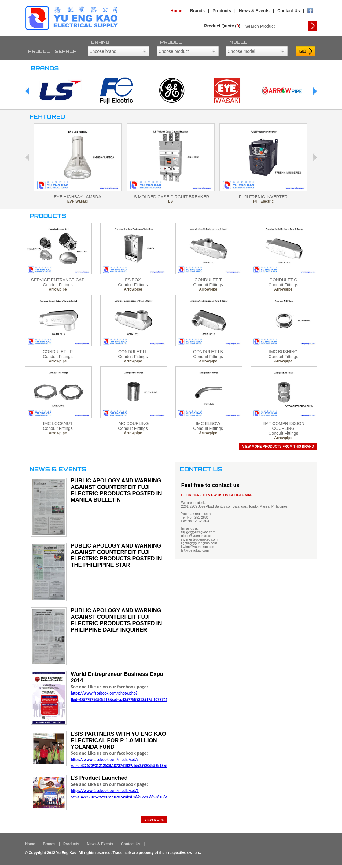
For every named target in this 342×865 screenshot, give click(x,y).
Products (221, 10)
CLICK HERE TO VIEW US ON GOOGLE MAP (216, 495)
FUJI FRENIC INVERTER (263, 196)
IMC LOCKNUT (57, 423)
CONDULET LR (58, 351)
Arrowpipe (58, 289)
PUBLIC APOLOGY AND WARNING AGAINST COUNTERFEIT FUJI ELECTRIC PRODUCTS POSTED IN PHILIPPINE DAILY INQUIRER (116, 620)
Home (176, 10)
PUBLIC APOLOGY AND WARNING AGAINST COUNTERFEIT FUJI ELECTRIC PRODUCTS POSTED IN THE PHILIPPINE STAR (116, 555)
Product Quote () (222, 26)
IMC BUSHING (283, 351)
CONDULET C (283, 279)
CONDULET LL (133, 351)
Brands (197, 10)
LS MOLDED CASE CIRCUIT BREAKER (170, 196)
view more (154, 820)
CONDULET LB (208, 351)
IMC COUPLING (133, 423)
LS (170, 201)
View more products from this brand (278, 446)
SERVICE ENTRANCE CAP (58, 279)
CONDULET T (208, 279)
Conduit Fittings (57, 284)
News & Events (254, 10)
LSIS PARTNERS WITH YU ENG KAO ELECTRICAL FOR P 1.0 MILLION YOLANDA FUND (118, 740)
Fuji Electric (263, 201)
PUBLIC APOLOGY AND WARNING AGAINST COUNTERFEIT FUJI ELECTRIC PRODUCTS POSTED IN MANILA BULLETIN (116, 490)
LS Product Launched (99, 778)
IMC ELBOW (208, 423)
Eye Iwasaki (77, 201)
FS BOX (133, 279)
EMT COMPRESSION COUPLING (283, 426)
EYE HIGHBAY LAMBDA (77, 196)
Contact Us (288, 10)
